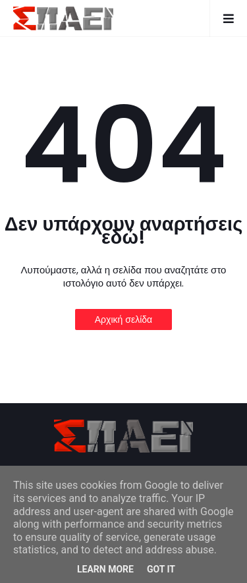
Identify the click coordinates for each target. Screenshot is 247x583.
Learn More (105, 569)
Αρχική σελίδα (123, 319)
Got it (161, 569)
